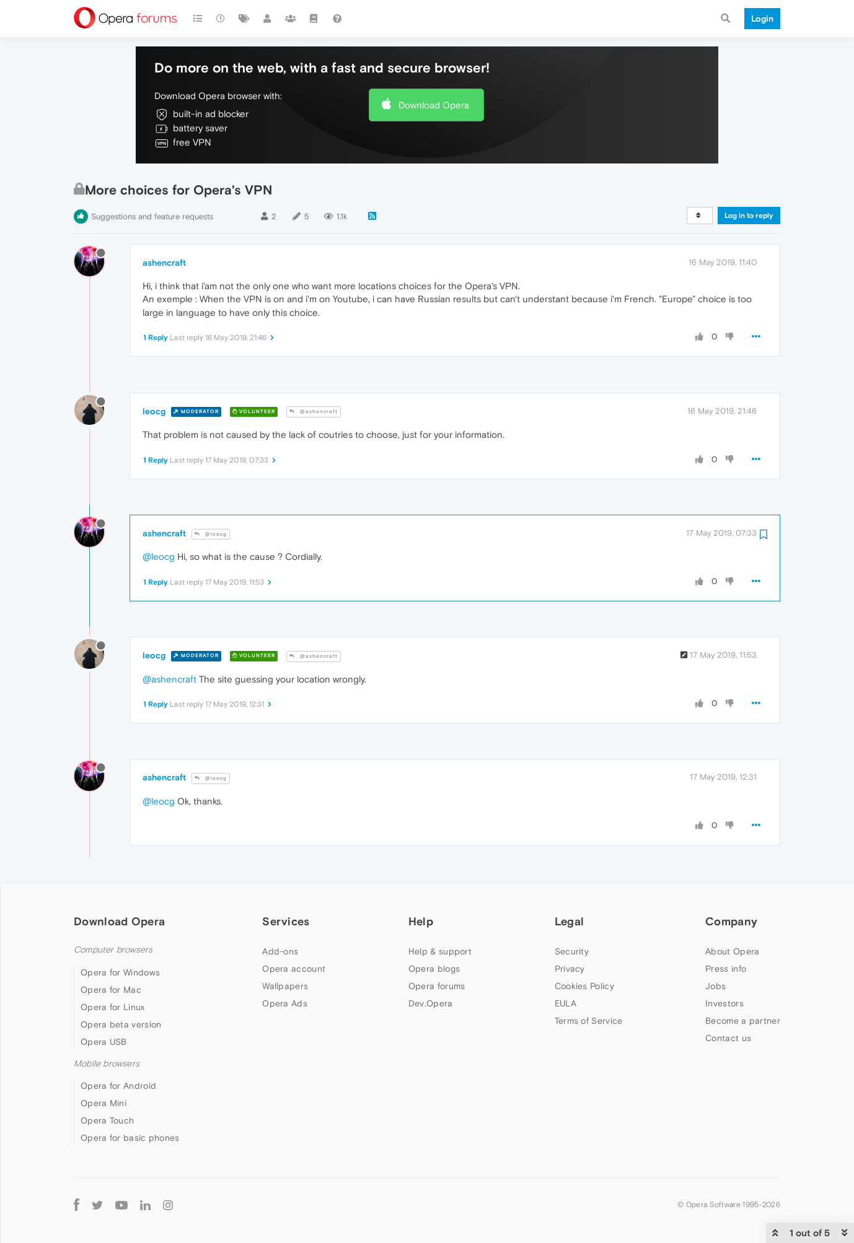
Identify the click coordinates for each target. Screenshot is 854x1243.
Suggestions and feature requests (152, 216)
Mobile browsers (106, 1063)
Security (572, 951)
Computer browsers (113, 949)
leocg (154, 411)
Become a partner (742, 1021)
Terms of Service (589, 1021)
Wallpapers (285, 986)
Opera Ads (284, 1003)
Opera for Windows (120, 972)
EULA (565, 1003)
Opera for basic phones (130, 1138)
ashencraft (164, 263)
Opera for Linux (113, 1007)
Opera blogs (434, 969)
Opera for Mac (111, 990)
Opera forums (436, 986)
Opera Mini (103, 1103)
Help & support (440, 951)
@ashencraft (313, 411)
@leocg (211, 534)
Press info (725, 969)
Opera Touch (107, 1120)
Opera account (293, 969)
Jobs (715, 986)
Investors (724, 1003)
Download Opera (433, 105)
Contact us (728, 1038)
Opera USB (104, 1042)
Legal (569, 921)
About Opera (732, 951)
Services (285, 921)
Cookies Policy (584, 986)
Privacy (570, 969)
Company (731, 921)
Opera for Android (118, 1086)
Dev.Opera (430, 1003)
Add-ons (280, 951)
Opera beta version (121, 1024)
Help (420, 921)
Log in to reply (748, 215)
